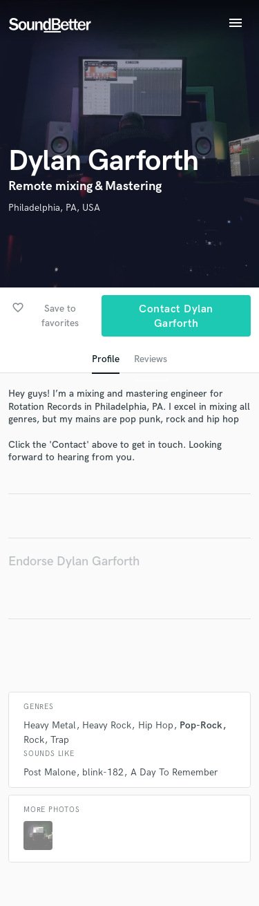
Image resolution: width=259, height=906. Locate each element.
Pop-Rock (201, 725)
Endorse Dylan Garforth (74, 561)
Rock (33, 740)
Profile (105, 359)
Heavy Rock (106, 725)
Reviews (150, 359)
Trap (59, 740)
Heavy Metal (49, 725)
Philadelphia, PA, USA (54, 208)
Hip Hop (155, 725)
